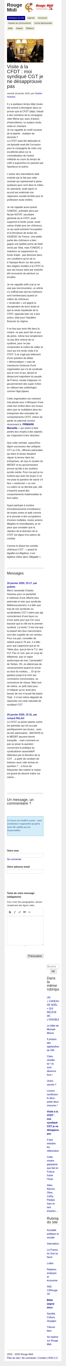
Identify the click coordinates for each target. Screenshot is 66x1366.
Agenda (31, 18)
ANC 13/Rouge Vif (52, 1290)
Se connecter (14, 859)
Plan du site (13, 1358)
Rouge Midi (14, 7)
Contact (42, 1358)
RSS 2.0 (53, 1358)
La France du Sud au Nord (52, 1253)
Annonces (42, 18)
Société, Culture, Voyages (51, 1317)
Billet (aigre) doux (50, 1304)
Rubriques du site (16, 18)
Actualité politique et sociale (53, 1234)
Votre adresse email (18, 866)
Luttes (50, 1263)
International (53, 1243)
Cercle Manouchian (43, 23)
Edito (10, 28)
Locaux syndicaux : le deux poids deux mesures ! (53, 1098)
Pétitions (30, 28)
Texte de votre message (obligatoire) (20, 895)
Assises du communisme (19, 23)
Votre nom (13, 850)
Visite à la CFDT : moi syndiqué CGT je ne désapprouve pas (54, 1122)
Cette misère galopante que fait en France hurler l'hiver (52, 1168)
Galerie (19, 28)
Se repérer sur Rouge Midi (53, 1341)
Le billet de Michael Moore (53, 1029)
